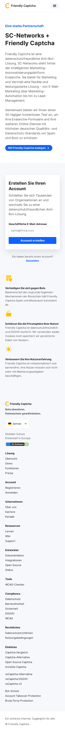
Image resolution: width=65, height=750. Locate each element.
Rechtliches (12, 627)
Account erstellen (32, 240)
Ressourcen (12, 525)
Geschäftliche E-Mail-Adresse (28, 224)
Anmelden (32, 260)
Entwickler (12, 550)
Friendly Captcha (21, 403)
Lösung (10, 453)
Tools (8, 579)
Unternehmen (14, 501)
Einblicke (11, 647)
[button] (54, 6)
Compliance (12, 593)
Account (10, 482)
